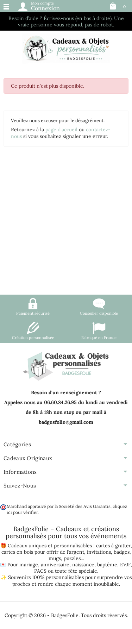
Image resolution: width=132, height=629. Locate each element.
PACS (40, 571)
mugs (55, 558)
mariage (28, 564)
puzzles (72, 558)
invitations (99, 552)
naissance (83, 564)
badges (122, 552)
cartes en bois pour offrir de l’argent (42, 552)
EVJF (125, 564)
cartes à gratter (113, 545)
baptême (107, 564)
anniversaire (55, 564)
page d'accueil (61, 129)
